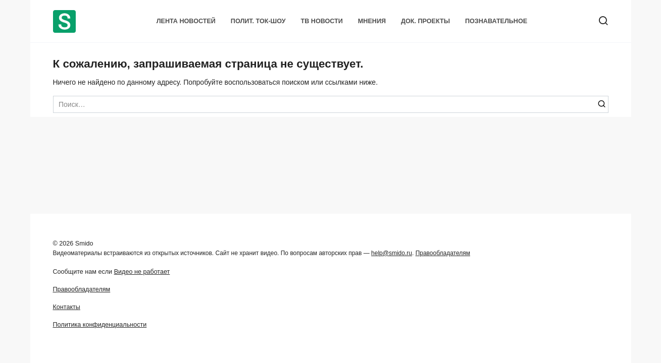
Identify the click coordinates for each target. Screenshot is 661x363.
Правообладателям (443, 253)
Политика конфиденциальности (100, 324)
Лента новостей (186, 21)
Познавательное (496, 21)
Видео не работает (142, 271)
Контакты (66, 307)
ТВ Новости (322, 21)
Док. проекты (425, 21)
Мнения (372, 21)
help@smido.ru (391, 253)
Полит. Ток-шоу (258, 21)
